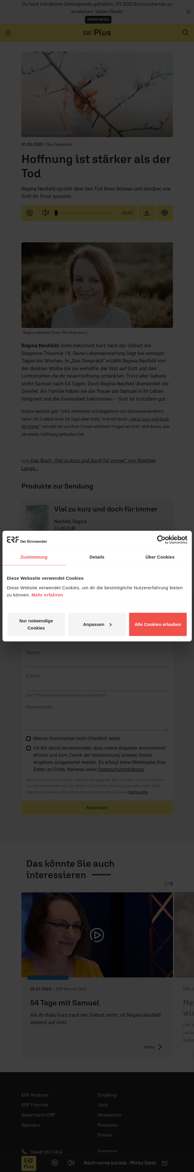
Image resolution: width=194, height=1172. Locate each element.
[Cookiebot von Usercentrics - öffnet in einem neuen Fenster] (161, 539)
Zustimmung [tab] (34, 556)
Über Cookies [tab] (160, 556)
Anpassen (97, 624)
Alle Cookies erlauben (158, 624)
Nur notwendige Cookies (36, 624)
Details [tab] (97, 556)
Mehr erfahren (47, 594)
